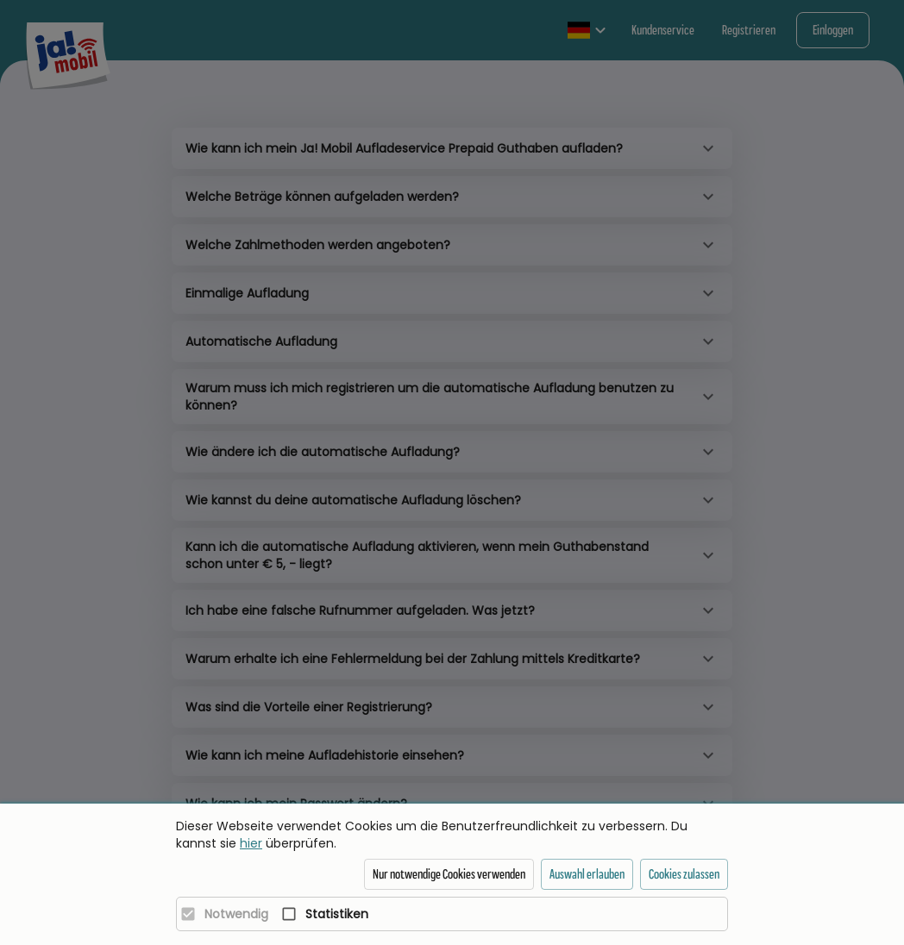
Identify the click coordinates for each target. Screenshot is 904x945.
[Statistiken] (320, 914)
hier (251, 843)
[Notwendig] (220, 914)
